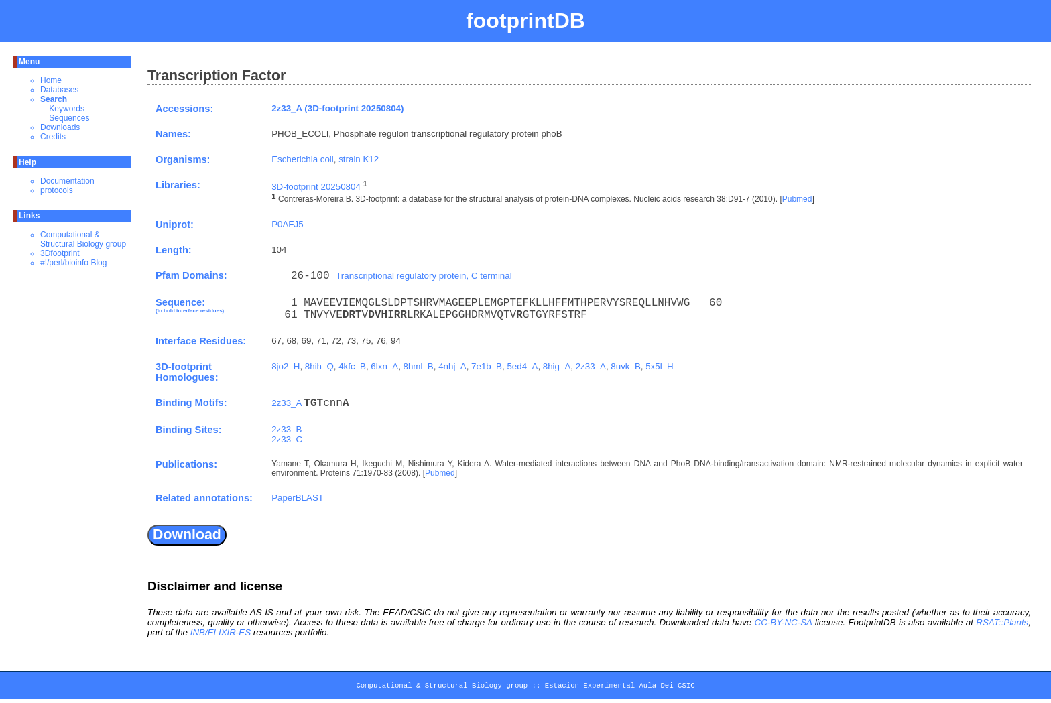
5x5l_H (659, 366)
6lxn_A (384, 366)
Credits (53, 136)
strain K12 (358, 159)
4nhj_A (452, 366)
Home (51, 80)
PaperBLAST (297, 498)
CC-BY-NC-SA (783, 622)
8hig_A (557, 366)
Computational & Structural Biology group (83, 239)
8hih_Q (319, 366)
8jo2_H (285, 366)
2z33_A (591, 366)
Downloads (60, 127)
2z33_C (286, 439)
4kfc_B (352, 366)
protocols (56, 190)
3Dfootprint (60, 253)
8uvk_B (625, 366)
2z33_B (286, 429)
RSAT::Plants (1002, 622)
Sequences (69, 118)
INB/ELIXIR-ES (220, 632)
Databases (59, 89)
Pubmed (797, 199)
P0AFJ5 (287, 224)
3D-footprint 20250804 (316, 187)
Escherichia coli (302, 159)
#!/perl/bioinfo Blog (73, 262)
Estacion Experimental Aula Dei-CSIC (620, 687)
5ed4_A (522, 366)
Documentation (67, 181)
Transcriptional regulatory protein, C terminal (423, 276)
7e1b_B (486, 366)
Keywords (66, 108)
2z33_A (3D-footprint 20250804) (337, 108)
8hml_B (419, 366)
